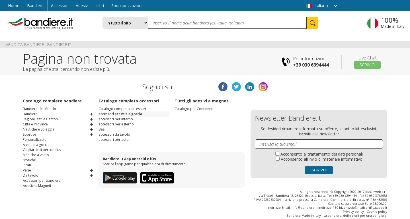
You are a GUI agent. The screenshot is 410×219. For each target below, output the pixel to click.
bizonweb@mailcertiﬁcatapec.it (363, 207)
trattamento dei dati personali (335, 154)
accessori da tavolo (114, 134)
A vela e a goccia (36, 144)
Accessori (60, 5)
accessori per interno (116, 119)
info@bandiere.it (304, 207)
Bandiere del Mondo (39, 108)
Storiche (29, 160)
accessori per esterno (116, 124)
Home (13, 5)
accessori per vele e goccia (120, 113)
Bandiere (35, 5)
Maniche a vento (36, 154)
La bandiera (332, 215)
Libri (100, 5)
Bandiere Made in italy (304, 215)
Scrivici (367, 64)
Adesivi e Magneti (37, 185)
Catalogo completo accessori (122, 108)
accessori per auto (114, 139)
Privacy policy (353, 211)
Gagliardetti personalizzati (44, 149)
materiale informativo (342, 159)
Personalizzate (34, 139)
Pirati (27, 165)
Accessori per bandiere (42, 180)
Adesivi (82, 5)
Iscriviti (318, 170)
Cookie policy (377, 211)
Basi (102, 129)
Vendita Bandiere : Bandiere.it (38, 44)
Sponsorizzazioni (126, 5)
